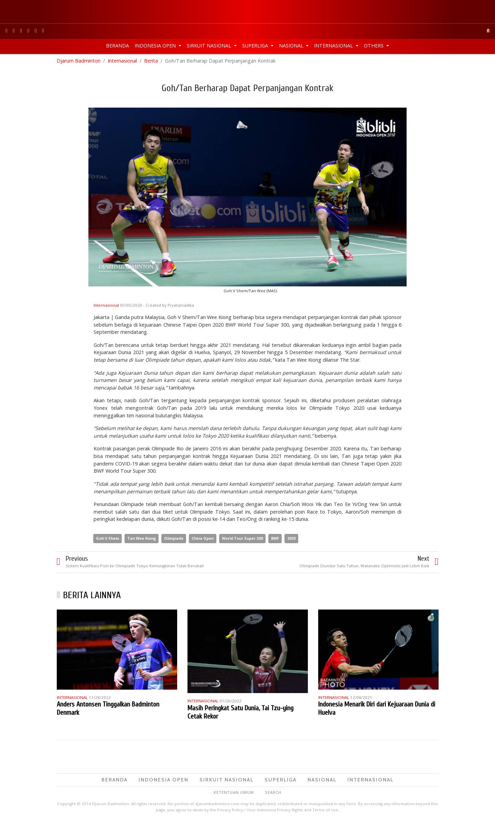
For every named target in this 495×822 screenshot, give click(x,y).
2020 (291, 539)
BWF (275, 539)
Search (273, 793)
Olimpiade (173, 539)
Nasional (292, 45)
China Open (203, 539)
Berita (151, 61)
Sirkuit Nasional (210, 45)
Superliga (255, 45)
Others (374, 45)
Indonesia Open (155, 45)
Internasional (334, 45)
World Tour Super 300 (242, 539)
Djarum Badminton (78, 61)
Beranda (117, 45)
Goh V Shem (107, 539)
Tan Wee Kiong (141, 539)
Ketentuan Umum (234, 793)
